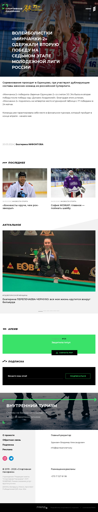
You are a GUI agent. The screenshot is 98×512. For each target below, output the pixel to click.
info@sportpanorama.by (61, 448)
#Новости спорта (20, 201)
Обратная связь (12, 440)
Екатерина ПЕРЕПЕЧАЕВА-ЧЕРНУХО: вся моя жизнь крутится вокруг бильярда (46, 301)
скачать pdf (66, 353)
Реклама (7, 449)
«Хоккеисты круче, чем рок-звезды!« (21, 207)
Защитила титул (61, 342)
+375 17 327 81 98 (59, 476)
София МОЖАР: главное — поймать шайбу (67, 207)
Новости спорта (19, 28)
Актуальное (12, 225)
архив (10, 329)
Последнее (14, 162)
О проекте (9, 435)
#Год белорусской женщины (15, 295)
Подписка (8, 445)
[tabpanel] (49, 269)
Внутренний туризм (31, 405)
